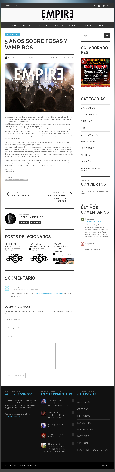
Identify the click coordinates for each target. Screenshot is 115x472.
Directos (87, 128)
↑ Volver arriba (105, 465)
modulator (17, 287)
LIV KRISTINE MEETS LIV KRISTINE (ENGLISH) (58, 403)
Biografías (88, 107)
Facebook (35, 222)
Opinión (86, 161)
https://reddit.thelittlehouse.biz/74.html (50, 294)
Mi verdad (87, 148)
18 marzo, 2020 (29, 58)
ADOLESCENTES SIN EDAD (94, 221)
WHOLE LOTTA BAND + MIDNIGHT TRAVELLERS (57, 415)
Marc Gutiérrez (14, 249)
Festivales (88, 141)
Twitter (24, 222)
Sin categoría (12, 35)
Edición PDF (85, 422)
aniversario (16, 179)
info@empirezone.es (12, 416)
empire (24, 179)
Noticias (87, 155)
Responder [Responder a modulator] (34, 290)
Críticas (86, 121)
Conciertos (89, 114)
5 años (7, 179)
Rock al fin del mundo (91, 169)
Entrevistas (89, 134)
